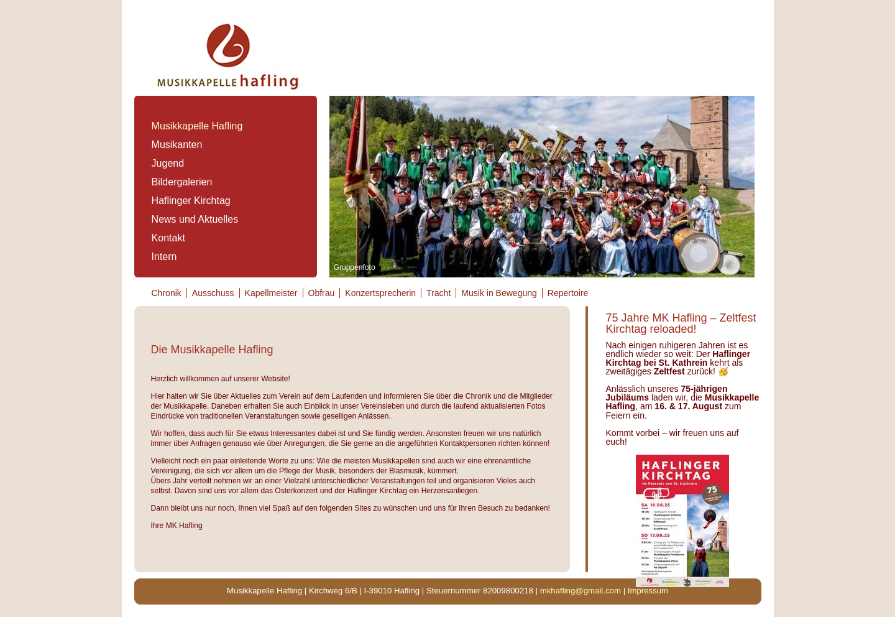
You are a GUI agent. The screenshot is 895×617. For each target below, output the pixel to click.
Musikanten (177, 144)
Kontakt (168, 238)
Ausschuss (213, 293)
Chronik (166, 293)
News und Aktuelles (195, 219)
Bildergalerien (182, 182)
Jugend (168, 163)
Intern (164, 256)
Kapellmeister (271, 293)
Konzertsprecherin (380, 293)
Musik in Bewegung (499, 293)
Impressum (648, 590)
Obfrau (321, 293)
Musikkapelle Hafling (197, 126)
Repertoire (568, 293)
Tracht (438, 293)
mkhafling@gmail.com (580, 590)
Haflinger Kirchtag (191, 200)
